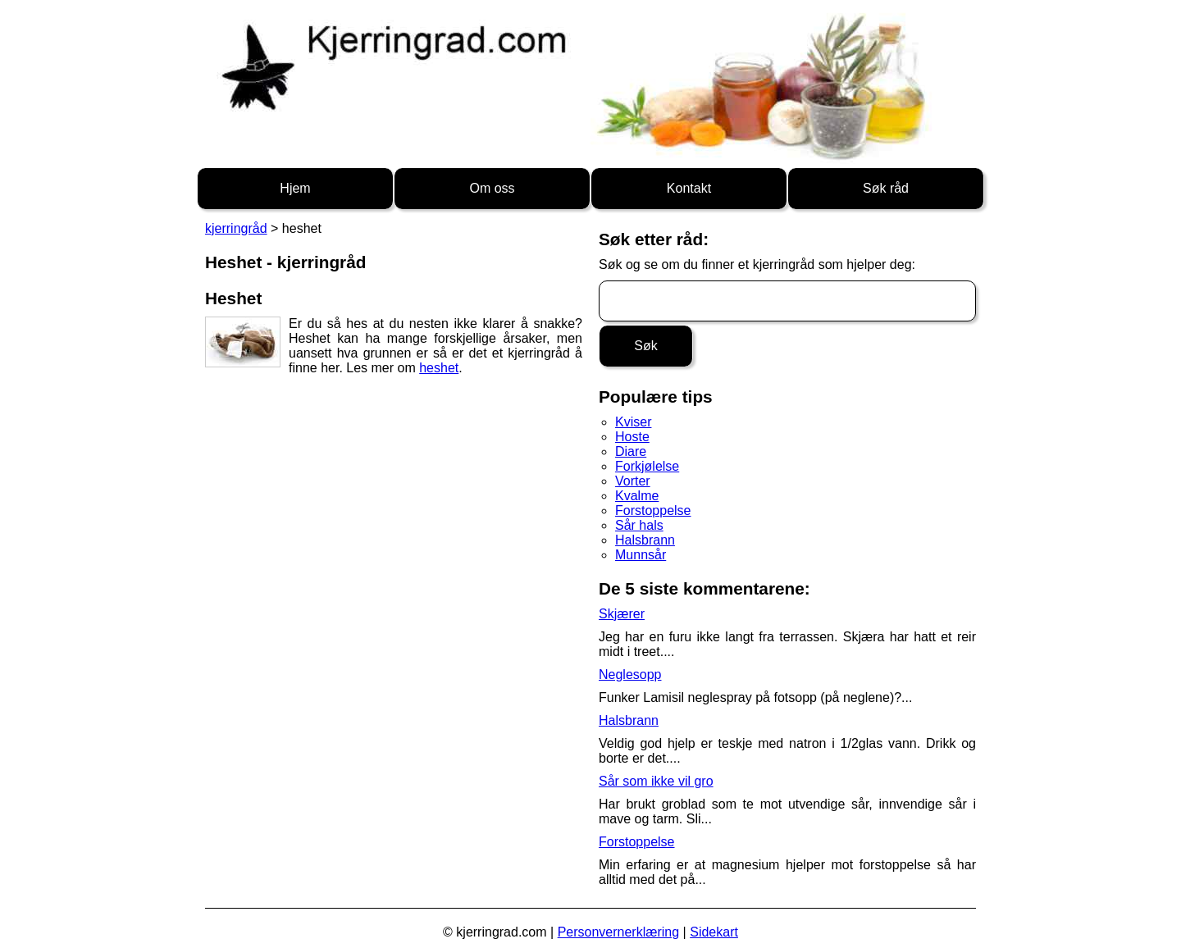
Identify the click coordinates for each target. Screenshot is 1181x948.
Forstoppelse (653, 510)
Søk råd (886, 188)
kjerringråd (236, 228)
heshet (438, 368)
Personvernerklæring (619, 932)
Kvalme (637, 496)
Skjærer (622, 614)
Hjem (295, 188)
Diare (630, 451)
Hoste (632, 437)
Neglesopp (630, 674)
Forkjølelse (647, 466)
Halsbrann (645, 540)
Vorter (632, 481)
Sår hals (639, 525)
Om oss (491, 188)
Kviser (633, 422)
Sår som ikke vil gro (656, 781)
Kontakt (689, 188)
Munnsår (640, 555)
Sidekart (714, 932)
